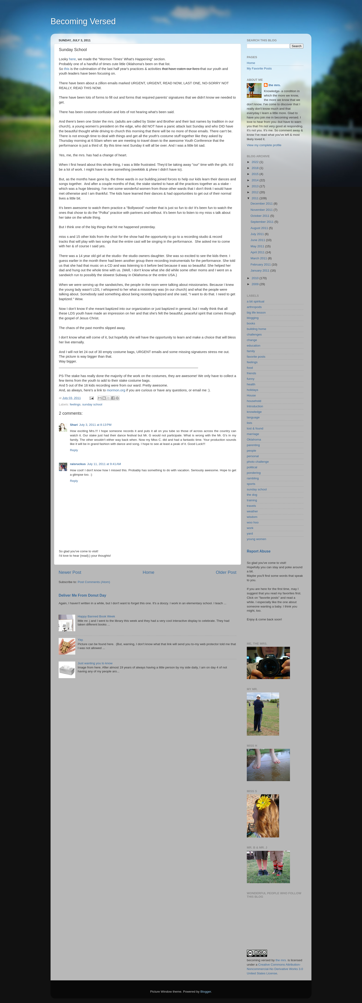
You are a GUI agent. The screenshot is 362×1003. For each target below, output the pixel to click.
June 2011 (258, 240)
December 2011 (262, 203)
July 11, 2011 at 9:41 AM (104, 464)
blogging (253, 318)
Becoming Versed (83, 21)
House (251, 395)
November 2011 (262, 209)
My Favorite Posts (259, 68)
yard (250, 533)
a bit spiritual (255, 301)
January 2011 (260, 270)
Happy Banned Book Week (96, 616)
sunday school (92, 404)
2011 (255, 198)
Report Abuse (259, 551)
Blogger (205, 991)
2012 (255, 192)
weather (252, 511)
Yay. (80, 639)
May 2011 (257, 246)
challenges (254, 334)
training (252, 500)
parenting (253, 445)
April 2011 (257, 252)
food (250, 367)
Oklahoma (254, 439)
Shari (74, 424)
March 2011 (259, 258)
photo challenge (258, 461)
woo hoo (253, 522)
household (254, 401)
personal (253, 456)
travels (251, 506)
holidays (252, 390)
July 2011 (257, 234)
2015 (255, 174)
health (251, 384)
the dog (252, 494)
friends (251, 373)
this (66, 69)
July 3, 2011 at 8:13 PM (95, 424)
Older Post (226, 572)
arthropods (254, 307)
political (252, 467)
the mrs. (274, 85)
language (253, 417)
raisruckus (78, 464)
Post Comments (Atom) (94, 582)
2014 (255, 180)
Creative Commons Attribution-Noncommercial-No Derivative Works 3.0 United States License (275, 969)
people (251, 450)
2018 (255, 168)
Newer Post (70, 572)
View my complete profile (264, 145)
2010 (255, 278)
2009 (255, 284)
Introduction (255, 406)
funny (250, 379)
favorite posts (256, 356)
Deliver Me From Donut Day (82, 595)
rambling (253, 478)
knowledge (254, 412)
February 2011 (261, 264)
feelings (75, 404)
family (251, 351)
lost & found (255, 428)
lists (249, 423)
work (250, 528)
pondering (254, 472)
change (252, 340)
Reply (74, 450)
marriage (253, 434)
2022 (255, 162)
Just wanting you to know (95, 663)
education (253, 345)
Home (148, 572)
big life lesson (256, 312)
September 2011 (262, 222)
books (251, 323)
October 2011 (260, 216)
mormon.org (116, 390)
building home (256, 329)
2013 (255, 186)
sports (251, 484)
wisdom (252, 517)
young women (256, 539)
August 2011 (259, 228)
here (72, 59)
